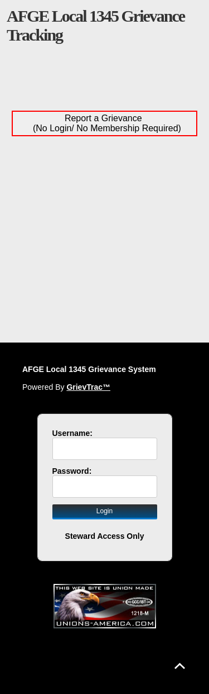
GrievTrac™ (88, 387)
